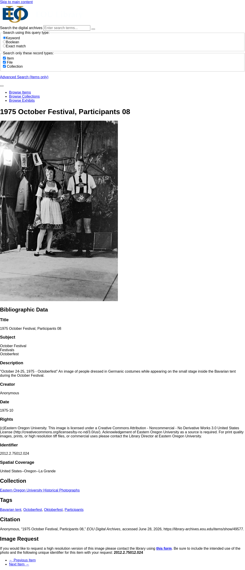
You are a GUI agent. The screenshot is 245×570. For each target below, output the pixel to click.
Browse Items (20, 92)
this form (164, 548)
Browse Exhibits (22, 100)
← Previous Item (22, 560)
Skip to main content (16, 2)
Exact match (14, 46)
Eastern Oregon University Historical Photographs (40, 490)
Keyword (11, 38)
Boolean (11, 42)
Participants (74, 510)
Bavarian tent (10, 510)
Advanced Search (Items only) (24, 77)
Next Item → (19, 564)
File (10, 62)
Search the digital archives (21, 28)
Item (10, 58)
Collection (15, 66)
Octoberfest (32, 510)
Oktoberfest (53, 510)
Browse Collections (24, 96)
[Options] (93, 29)
